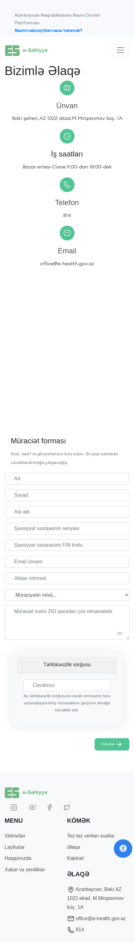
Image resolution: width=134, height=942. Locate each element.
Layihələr (15, 847)
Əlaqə (73, 847)
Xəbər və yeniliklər (25, 869)
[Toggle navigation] (120, 50)
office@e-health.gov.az (96, 918)
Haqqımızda (18, 858)
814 (75, 929)
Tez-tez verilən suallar (91, 835)
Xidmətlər (15, 835)
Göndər (112, 744)
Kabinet (75, 858)
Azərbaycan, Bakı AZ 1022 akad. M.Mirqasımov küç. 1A (95, 898)
